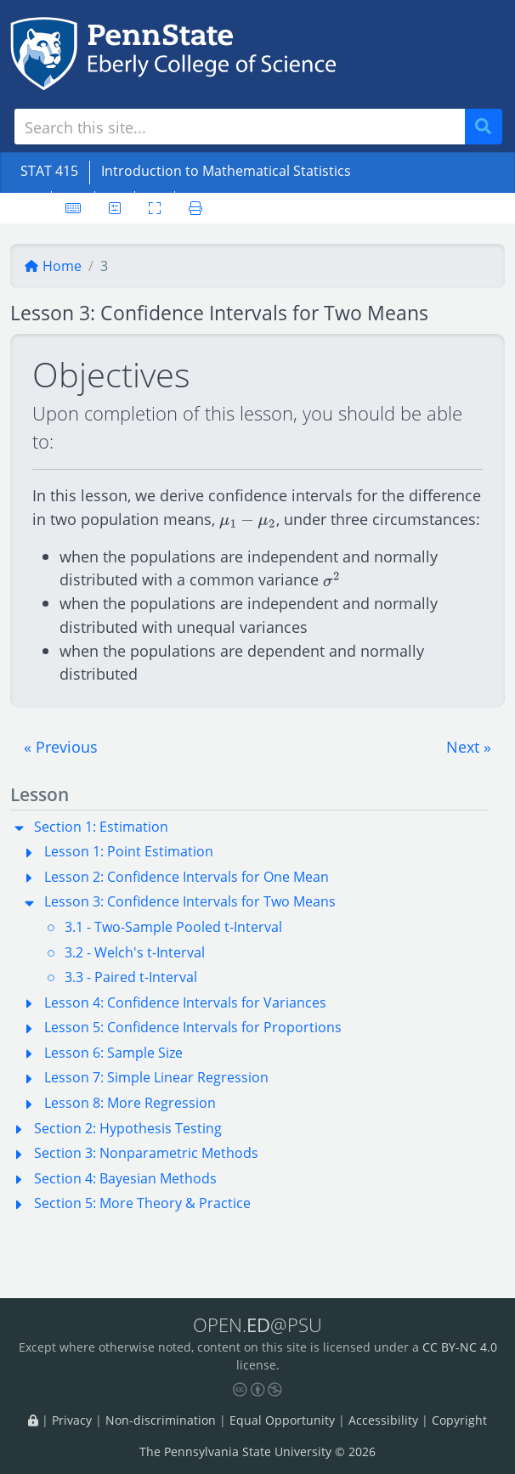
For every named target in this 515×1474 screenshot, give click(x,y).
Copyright (459, 1420)
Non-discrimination (160, 1420)
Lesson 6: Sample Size (113, 1052)
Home (53, 266)
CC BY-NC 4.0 (459, 1347)
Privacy (72, 1420)
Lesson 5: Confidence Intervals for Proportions (193, 1027)
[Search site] (240, 126)
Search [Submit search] (489, 127)
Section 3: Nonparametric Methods (146, 1153)
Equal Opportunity (282, 1420)
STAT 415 (49, 170)
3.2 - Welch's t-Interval (135, 952)
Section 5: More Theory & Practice (142, 1203)
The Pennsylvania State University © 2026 (257, 1451)
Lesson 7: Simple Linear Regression (156, 1077)
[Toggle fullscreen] (155, 208)
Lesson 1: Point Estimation (128, 851)
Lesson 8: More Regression (130, 1102)
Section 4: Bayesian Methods (125, 1178)
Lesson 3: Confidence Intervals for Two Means (190, 901)
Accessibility (383, 1420)
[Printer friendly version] (195, 208)
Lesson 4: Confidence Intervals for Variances (185, 1002)
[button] (60, 746)
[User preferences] (115, 208)
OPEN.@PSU (257, 1325)
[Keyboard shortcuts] (73, 208)
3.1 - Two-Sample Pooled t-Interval (173, 927)
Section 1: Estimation (101, 826)
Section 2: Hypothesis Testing (128, 1128)
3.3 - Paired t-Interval (131, 977)
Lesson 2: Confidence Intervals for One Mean (186, 876)
